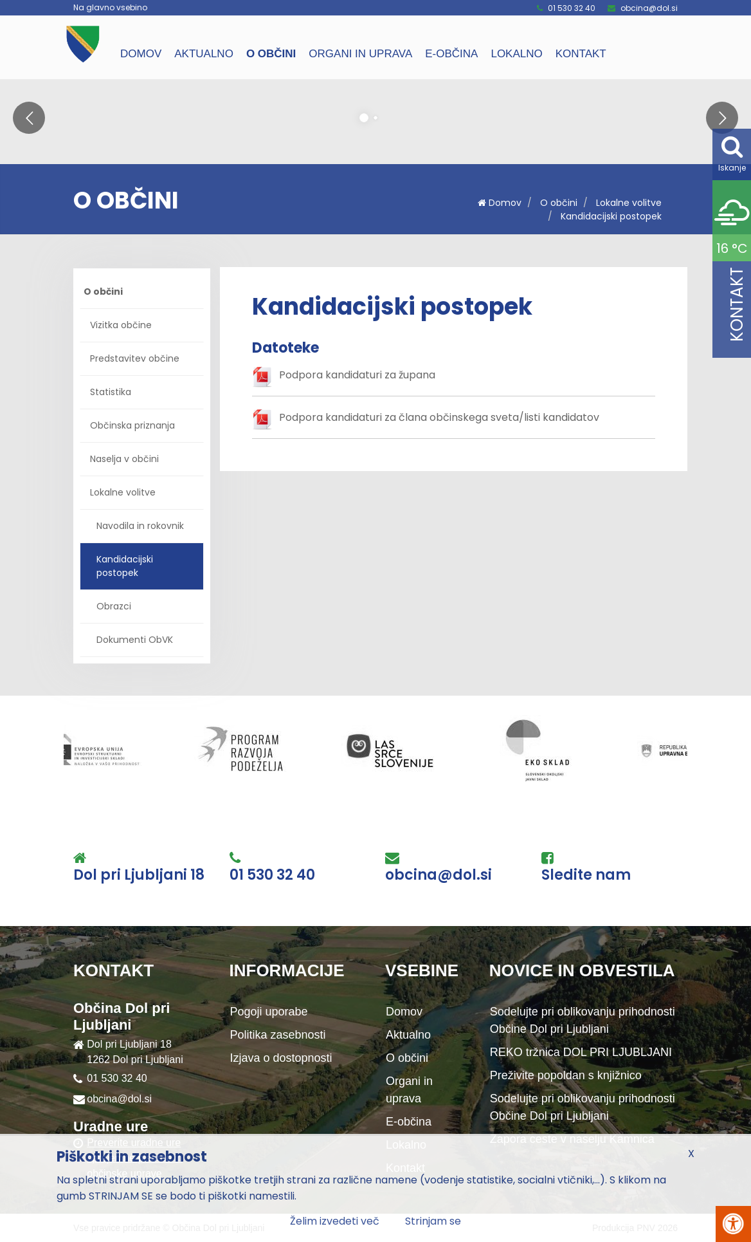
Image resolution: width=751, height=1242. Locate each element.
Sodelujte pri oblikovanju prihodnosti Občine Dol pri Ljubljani (582, 1020)
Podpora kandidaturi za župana (357, 374)
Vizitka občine (121, 325)
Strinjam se (433, 1221)
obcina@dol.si (649, 8)
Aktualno (203, 54)
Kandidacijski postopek (611, 216)
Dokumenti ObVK (134, 639)
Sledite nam (586, 875)
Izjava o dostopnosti (281, 1058)
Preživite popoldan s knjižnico (566, 1075)
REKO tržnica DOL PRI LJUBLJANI (581, 1052)
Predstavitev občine (134, 358)
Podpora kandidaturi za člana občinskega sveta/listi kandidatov (439, 417)
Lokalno (516, 54)
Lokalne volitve (629, 202)
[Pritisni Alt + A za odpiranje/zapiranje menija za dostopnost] (733, 1224)
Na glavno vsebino (110, 7)
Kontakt (581, 54)
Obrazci (113, 606)
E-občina (451, 54)
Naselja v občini (124, 458)
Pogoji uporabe (269, 1011)
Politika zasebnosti (278, 1034)
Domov (140, 54)
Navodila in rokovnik (140, 525)
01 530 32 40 (571, 8)
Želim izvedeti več (334, 1221)
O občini (271, 54)
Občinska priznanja (132, 425)
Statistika (110, 391)
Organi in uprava (360, 54)
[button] (29, 118)
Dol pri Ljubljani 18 (138, 875)
